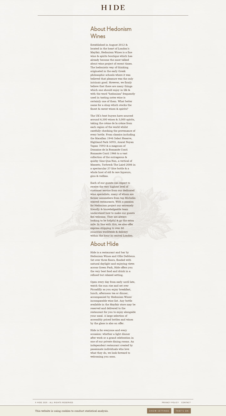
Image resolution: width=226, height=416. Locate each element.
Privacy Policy (170, 402)
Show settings (159, 411)
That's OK (182, 411)
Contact (186, 402)
